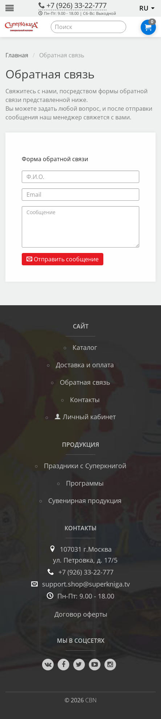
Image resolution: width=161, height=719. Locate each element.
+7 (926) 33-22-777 (76, 5)
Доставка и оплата (85, 364)
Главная (16, 55)
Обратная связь (85, 382)
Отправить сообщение (62, 259)
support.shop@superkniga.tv (86, 584)
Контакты (85, 399)
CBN (91, 700)
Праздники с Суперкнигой (85, 465)
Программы (85, 483)
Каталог (85, 347)
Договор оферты (80, 614)
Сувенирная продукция (84, 500)
